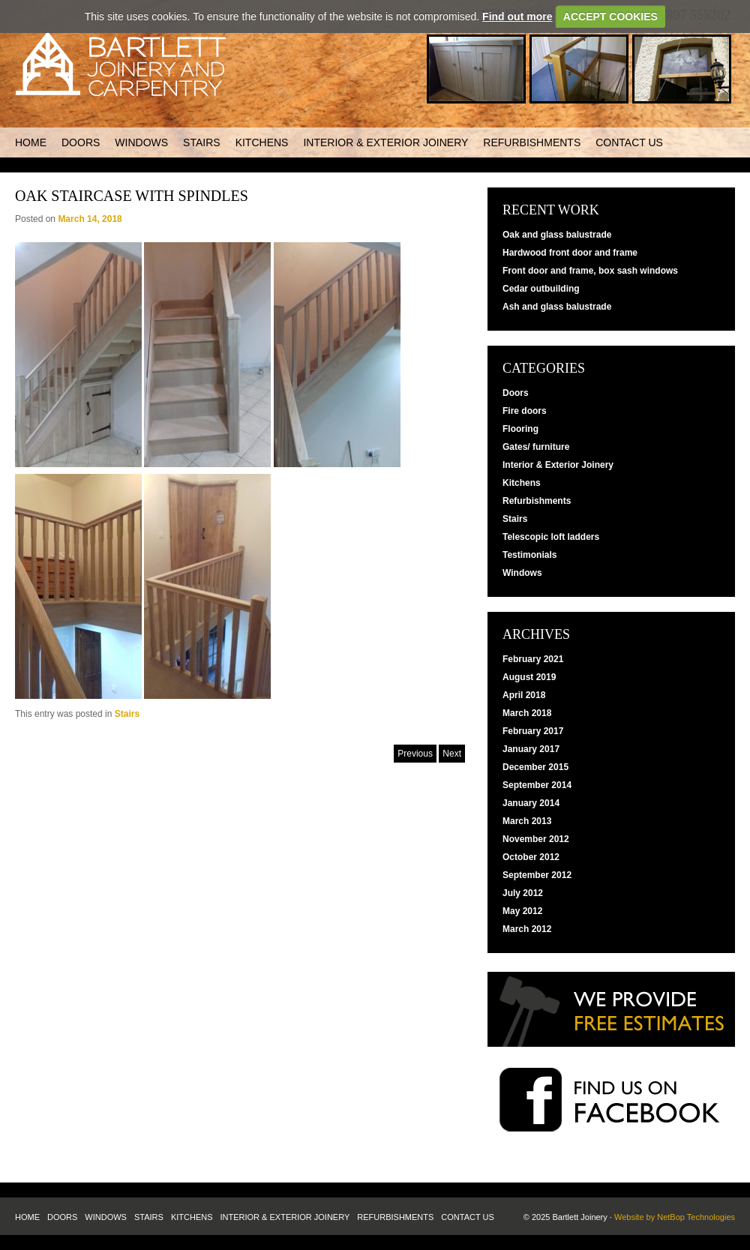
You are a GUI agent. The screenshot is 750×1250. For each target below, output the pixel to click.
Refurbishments (531, 142)
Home (30, 142)
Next (451, 753)
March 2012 (526, 929)
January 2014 (531, 803)
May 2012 (522, 911)
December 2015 (535, 767)
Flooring (520, 429)
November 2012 (535, 839)
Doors (81, 142)
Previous (415, 753)
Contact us (629, 142)
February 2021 (532, 659)
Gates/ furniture (535, 447)
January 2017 (531, 749)
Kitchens (262, 142)
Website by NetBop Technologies (674, 1217)
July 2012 (522, 893)
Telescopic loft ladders (550, 537)
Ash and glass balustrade (556, 306)
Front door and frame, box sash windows (590, 270)
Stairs (201, 142)
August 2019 (529, 677)
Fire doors (524, 411)
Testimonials (529, 555)
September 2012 (537, 875)
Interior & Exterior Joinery (385, 142)
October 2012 (531, 857)
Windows (141, 142)
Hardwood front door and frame (570, 252)
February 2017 (532, 731)
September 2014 (537, 785)
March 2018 (526, 713)
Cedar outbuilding (541, 288)
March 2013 (526, 821)
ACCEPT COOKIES (610, 16)
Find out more (517, 16)
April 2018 (523, 695)
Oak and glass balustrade (556, 234)
